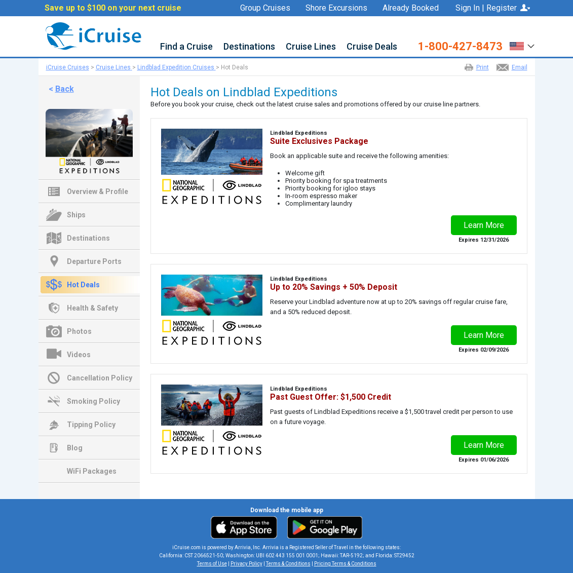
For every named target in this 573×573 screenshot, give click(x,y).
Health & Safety (92, 308)
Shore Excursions (336, 8)
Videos (79, 355)
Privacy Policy (246, 563)
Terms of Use (212, 563)
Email (519, 67)
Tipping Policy (91, 425)
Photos (79, 331)
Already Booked (411, 8)
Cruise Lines (311, 47)
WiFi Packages (92, 471)
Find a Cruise (186, 47)
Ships (76, 215)
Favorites (417, 20)
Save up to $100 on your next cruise (113, 8)
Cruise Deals (372, 47)
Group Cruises (265, 8)
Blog (75, 448)
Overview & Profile (97, 191)
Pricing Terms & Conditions (345, 563)
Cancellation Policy (99, 378)
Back (64, 89)
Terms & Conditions (288, 563)
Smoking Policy (93, 401)
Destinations (249, 47)
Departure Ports (94, 261)
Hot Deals (83, 285)
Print (482, 67)
